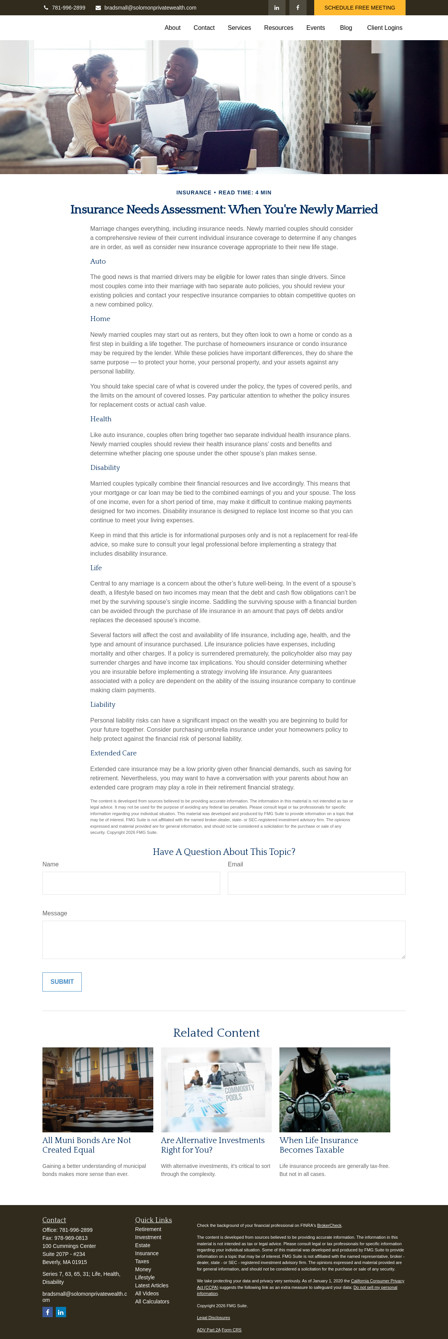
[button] (173, 27)
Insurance (147, 1253)
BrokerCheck (329, 1225)
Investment (148, 1237)
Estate (143, 1245)
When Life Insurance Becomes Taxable (318, 1145)
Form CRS (232, 1330)
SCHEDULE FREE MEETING (360, 8)
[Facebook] (298, 7)
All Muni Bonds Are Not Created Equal (86, 1145)
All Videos (147, 1293)
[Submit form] (62, 982)
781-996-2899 (63, 8)
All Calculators (152, 1301)
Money (143, 1269)
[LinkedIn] (277, 7)
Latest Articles (152, 1285)
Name (50, 864)
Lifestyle (145, 1277)
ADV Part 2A (209, 1330)
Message (54, 913)
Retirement (148, 1229)
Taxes (142, 1261)
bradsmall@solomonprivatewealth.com (145, 8)
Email (235, 864)
